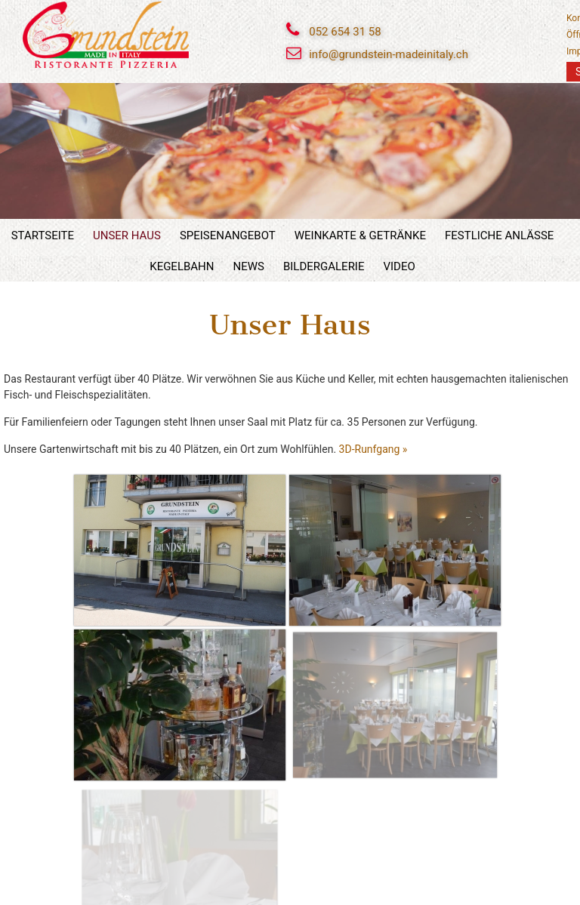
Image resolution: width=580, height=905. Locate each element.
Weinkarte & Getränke (360, 235)
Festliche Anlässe (499, 235)
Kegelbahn (182, 266)
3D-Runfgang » (373, 449)
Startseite (42, 235)
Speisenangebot (228, 235)
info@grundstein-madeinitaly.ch (388, 54)
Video (399, 266)
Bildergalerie (324, 266)
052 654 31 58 (345, 31)
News (248, 266)
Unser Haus (127, 235)
